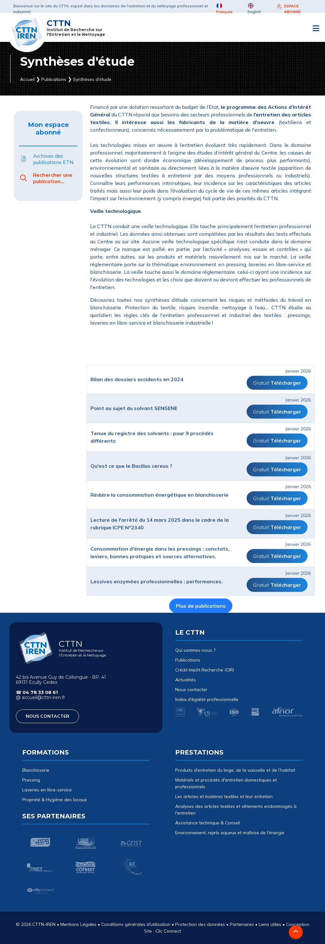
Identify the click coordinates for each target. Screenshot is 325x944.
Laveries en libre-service (47, 790)
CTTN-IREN (44, 924)
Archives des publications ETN (46, 159)
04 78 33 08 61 (40, 692)
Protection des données (200, 924)
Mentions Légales (78, 924)
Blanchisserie (35, 770)
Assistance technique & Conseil (207, 823)
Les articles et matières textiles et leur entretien (224, 796)
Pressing (31, 780)
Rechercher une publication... (45, 178)
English (254, 8)
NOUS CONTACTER (47, 716)
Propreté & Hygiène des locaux (54, 799)
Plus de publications (201, 720)
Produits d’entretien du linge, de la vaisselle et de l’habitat (235, 770)
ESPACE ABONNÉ (288, 8)
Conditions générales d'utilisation (135, 924)
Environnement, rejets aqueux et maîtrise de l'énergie (229, 832)
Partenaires (242, 924)
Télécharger (285, 497)
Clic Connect (168, 931)
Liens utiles (270, 924)
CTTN (76, 27)
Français (224, 8)
